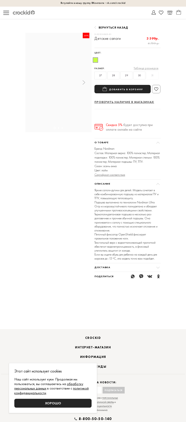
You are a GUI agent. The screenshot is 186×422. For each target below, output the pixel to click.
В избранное (156, 89)
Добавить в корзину (126, 89)
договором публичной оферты (97, 408)
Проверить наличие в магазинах (124, 102)
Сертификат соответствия (109, 175)
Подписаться (113, 395)
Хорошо (53, 403)
